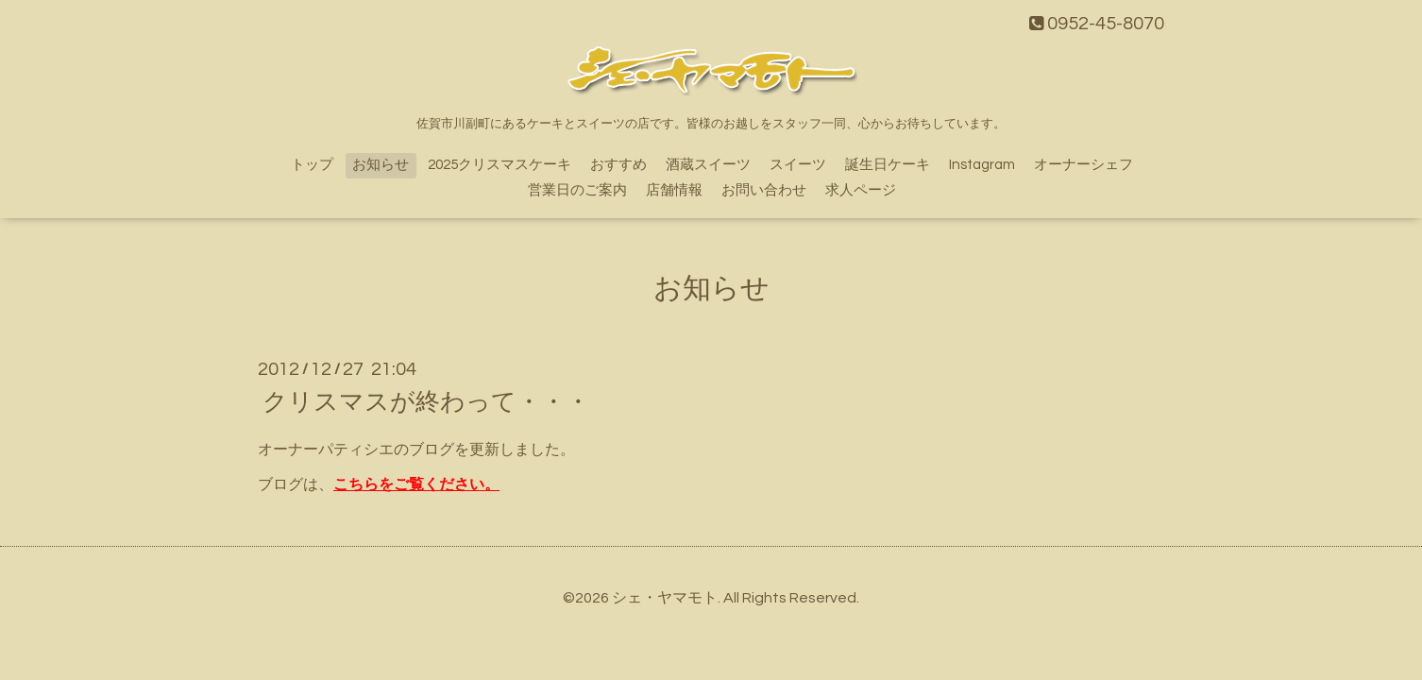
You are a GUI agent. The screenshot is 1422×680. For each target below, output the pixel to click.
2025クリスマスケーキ (499, 165)
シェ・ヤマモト (665, 597)
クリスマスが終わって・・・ (426, 402)
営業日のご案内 (577, 190)
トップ (312, 165)
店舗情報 (674, 190)
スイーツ (798, 165)
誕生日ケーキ (887, 165)
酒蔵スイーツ (708, 165)
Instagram (982, 165)
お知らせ (380, 165)
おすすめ (618, 165)
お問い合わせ (763, 190)
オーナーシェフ (1083, 165)
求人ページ (860, 190)
